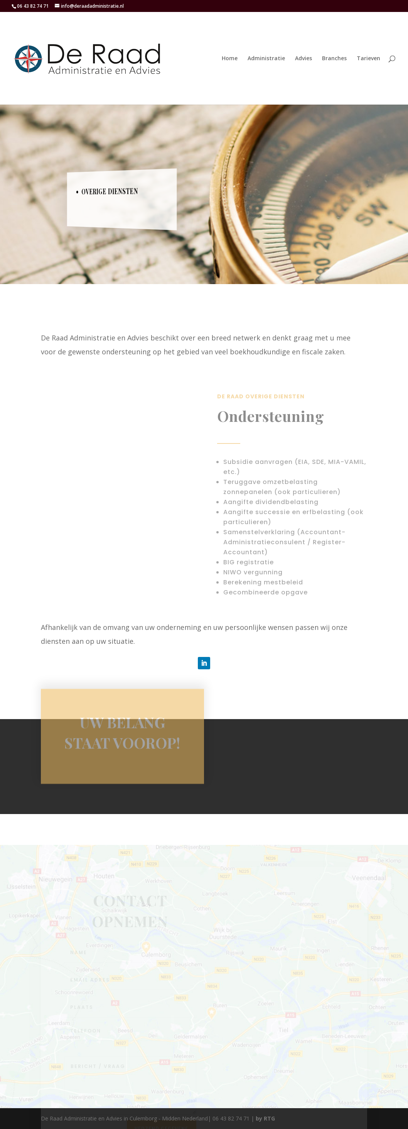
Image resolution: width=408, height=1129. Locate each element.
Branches (334, 59)
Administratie (266, 59)
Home (230, 59)
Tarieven (368, 59)
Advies (303, 59)
